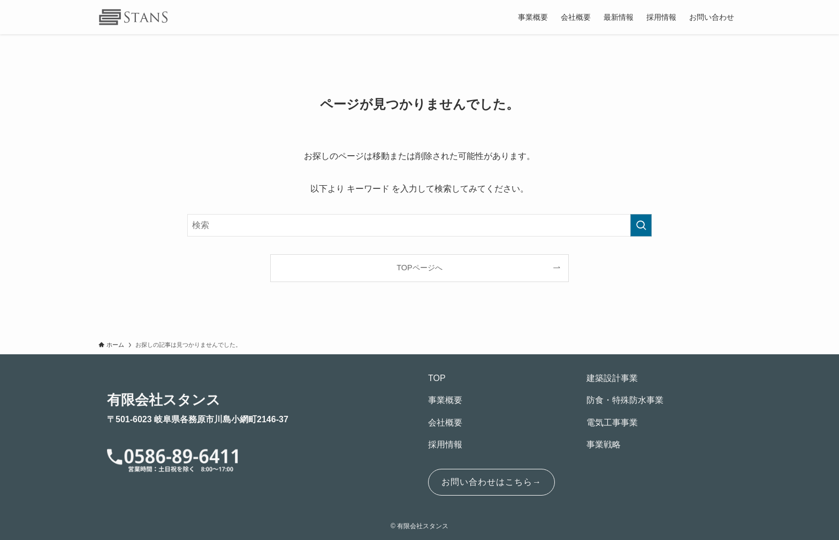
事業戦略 (603, 444)
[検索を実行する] (641, 225)
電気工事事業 (612, 422)
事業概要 (445, 400)
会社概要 (445, 422)
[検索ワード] (419, 225)
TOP (437, 378)
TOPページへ (419, 267)
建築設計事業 (612, 378)
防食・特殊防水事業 (624, 400)
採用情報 (445, 444)
